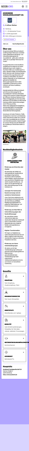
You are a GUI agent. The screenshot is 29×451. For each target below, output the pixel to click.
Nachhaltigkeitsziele (18, 44)
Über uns (5, 44)
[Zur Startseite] (7, 6)
